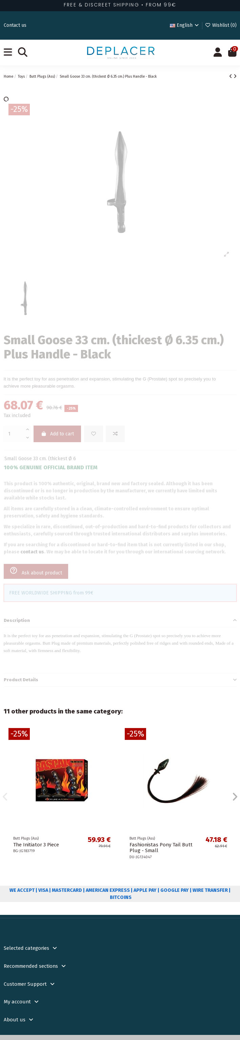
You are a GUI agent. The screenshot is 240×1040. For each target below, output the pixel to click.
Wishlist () (221, 25)
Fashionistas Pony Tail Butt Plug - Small (161, 848)
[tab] (120, 620)
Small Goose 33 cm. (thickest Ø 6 (40, 459)
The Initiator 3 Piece (36, 845)
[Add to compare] (115, 434)
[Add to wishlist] (93, 434)
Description (120, 620)
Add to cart (57, 434)
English (185, 25)
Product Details (120, 679)
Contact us (15, 25)
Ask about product (35, 571)
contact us (32, 552)
